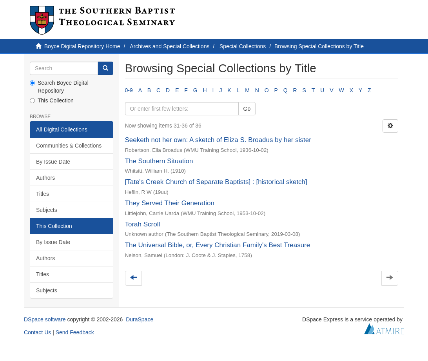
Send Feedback (75, 332)
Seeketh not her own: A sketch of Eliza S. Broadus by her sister (218, 140)
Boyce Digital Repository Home (82, 46)
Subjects (46, 210)
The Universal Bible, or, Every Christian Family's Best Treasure (217, 245)
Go (247, 109)
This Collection (52, 100)
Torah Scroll (142, 224)
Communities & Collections (69, 145)
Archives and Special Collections (169, 46)
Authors (45, 178)
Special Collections (242, 46)
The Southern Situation (159, 161)
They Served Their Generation (169, 203)
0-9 (129, 90)
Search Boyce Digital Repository (59, 87)
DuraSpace (139, 319)
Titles (42, 194)
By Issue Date (53, 162)
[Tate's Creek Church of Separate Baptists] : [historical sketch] (216, 182)
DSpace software (45, 319)
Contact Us (37, 332)
